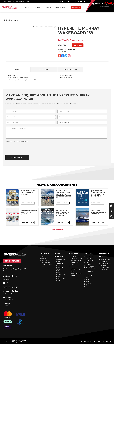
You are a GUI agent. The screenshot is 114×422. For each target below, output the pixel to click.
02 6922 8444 (73, 1)
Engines (37, 7)
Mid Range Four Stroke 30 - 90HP (76, 262)
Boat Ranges (58, 255)
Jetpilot (88, 277)
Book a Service (20, 1)
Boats (27, 7)
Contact (43, 258)
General (44, 253)
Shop (47, 7)
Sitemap (108, 341)
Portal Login (45, 260)
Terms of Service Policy (88, 341)
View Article (28, 203)
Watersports (89, 260)
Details (17, 69)
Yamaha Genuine (91, 266)
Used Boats (76, 7)
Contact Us (11, 1)
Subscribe (6, 279)
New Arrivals (89, 258)
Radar (87, 279)
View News (57, 229)
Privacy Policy (45, 262)
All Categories (90, 257)
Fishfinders (89, 272)
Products (90, 253)
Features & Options (70, 69)
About (4, 1)
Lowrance (89, 287)
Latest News (104, 269)
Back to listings (11, 20)
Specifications (44, 69)
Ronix (87, 281)
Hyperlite (88, 283)
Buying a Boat (60, 7)
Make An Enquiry (106, 263)
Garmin (88, 285)
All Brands (89, 276)
